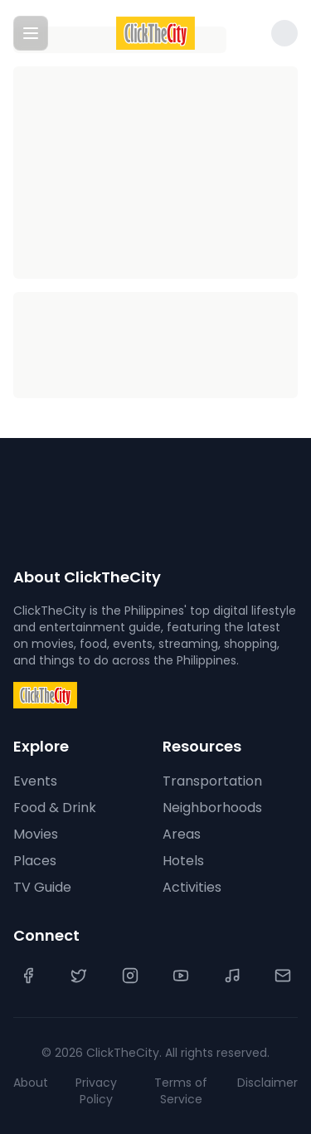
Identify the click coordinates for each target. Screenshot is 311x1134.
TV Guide (42, 887)
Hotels (183, 860)
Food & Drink (54, 807)
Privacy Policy (96, 1090)
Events (35, 781)
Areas (182, 834)
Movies (35, 834)
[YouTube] (181, 975)
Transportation (212, 781)
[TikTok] (232, 975)
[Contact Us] (283, 975)
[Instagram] (130, 975)
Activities (192, 887)
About (30, 1082)
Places (34, 860)
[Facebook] (28, 975)
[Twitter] (79, 975)
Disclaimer (267, 1082)
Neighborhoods (212, 807)
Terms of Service (180, 1090)
